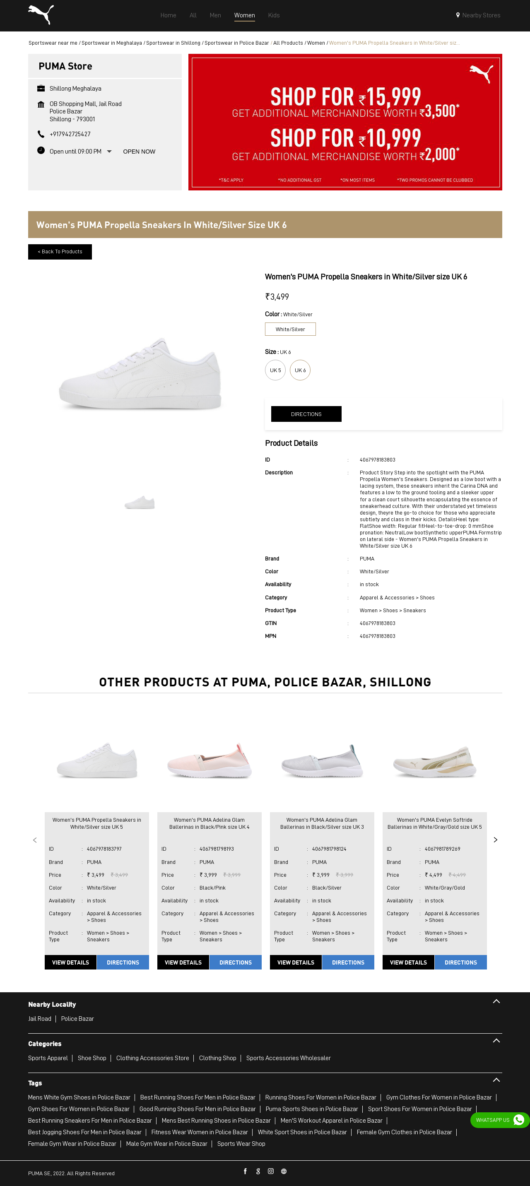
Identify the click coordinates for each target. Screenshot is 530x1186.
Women (316, 43)
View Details (70, 962)
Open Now (139, 151)
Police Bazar (77, 1018)
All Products (288, 43)
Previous (34, 840)
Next (495, 840)
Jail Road (39, 1018)
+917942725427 (70, 134)
